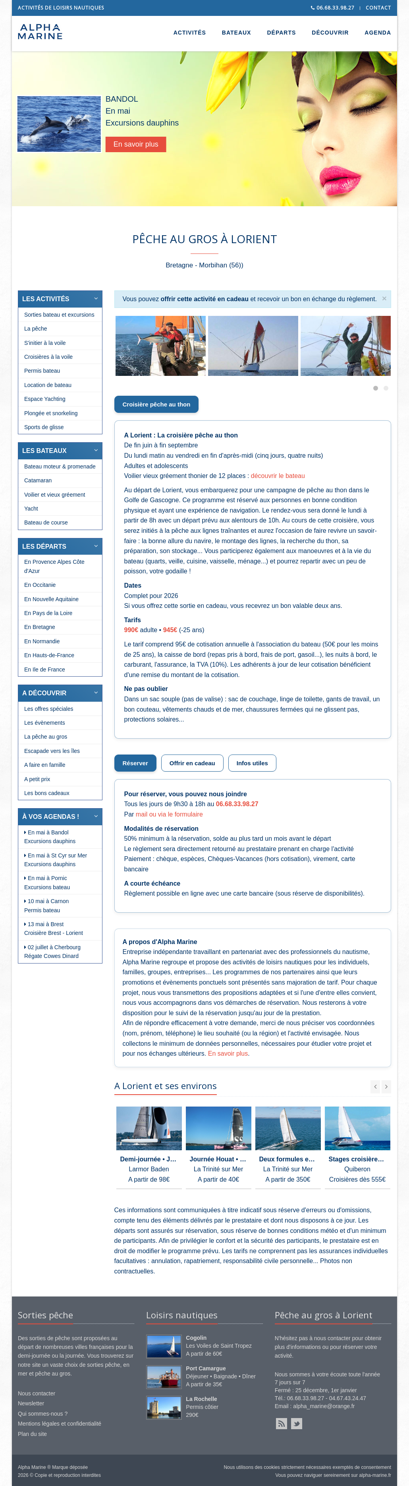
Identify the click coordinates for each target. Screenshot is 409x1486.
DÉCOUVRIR (330, 32)
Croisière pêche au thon (157, 404)
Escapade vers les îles (52, 751)
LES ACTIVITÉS (45, 299)
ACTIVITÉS (190, 32)
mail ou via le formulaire (169, 814)
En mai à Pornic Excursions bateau (47, 882)
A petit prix (37, 779)
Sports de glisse (44, 427)
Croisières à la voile (48, 357)
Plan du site (32, 1434)
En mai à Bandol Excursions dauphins (49, 836)
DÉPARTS (281, 32)
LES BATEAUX (44, 450)
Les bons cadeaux (46, 793)
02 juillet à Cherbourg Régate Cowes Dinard (52, 951)
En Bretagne (39, 627)
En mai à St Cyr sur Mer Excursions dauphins (55, 859)
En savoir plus (151, 144)
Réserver (135, 763)
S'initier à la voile (45, 343)
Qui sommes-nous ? (43, 1414)
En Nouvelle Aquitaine (51, 599)
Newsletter (31, 1403)
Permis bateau (42, 371)
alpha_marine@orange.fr (324, 1406)
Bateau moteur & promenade (60, 466)
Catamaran (38, 480)
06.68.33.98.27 (333, 7)
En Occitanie (40, 585)
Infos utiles (252, 763)
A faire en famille (45, 765)
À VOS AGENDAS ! (50, 816)
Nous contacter (36, 1393)
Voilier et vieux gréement (54, 494)
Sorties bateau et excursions (59, 315)
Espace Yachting (45, 399)
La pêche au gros (45, 736)
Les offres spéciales (48, 709)
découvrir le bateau (278, 475)
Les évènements (44, 723)
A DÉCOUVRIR (44, 693)
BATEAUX (236, 32)
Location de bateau (47, 385)
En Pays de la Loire (48, 613)
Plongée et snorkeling (51, 413)
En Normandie (42, 641)
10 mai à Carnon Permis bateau (46, 905)
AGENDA (378, 32)
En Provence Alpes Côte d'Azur (54, 566)
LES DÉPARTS (44, 546)
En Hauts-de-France (49, 655)
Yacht (31, 508)
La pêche (35, 328)
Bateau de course (46, 522)
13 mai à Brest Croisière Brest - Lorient (53, 928)
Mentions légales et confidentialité (59, 1423)
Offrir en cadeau (192, 763)
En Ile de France (44, 669)
